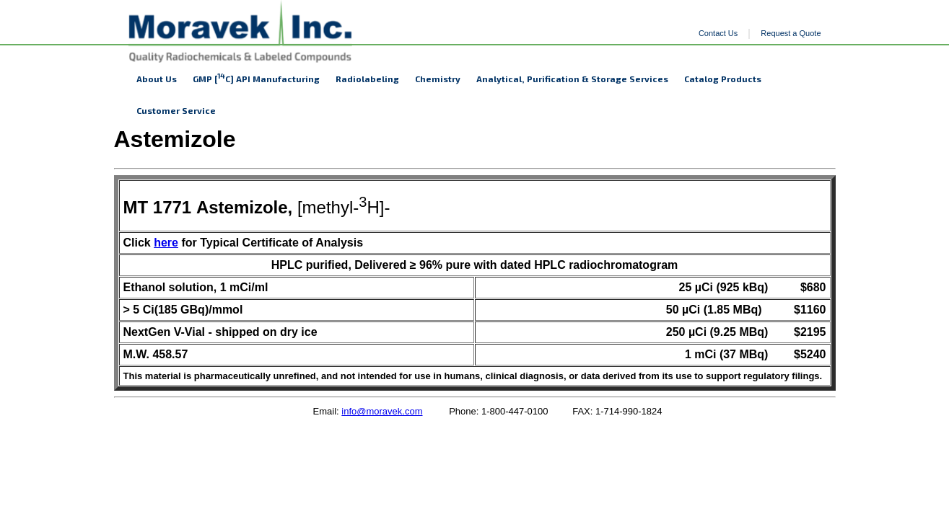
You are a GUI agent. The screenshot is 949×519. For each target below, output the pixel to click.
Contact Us (718, 33)
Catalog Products (722, 79)
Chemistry (437, 79)
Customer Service (176, 110)
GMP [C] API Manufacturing (256, 77)
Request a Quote (791, 33)
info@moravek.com (381, 411)
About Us (156, 79)
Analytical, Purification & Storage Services (572, 79)
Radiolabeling (367, 79)
